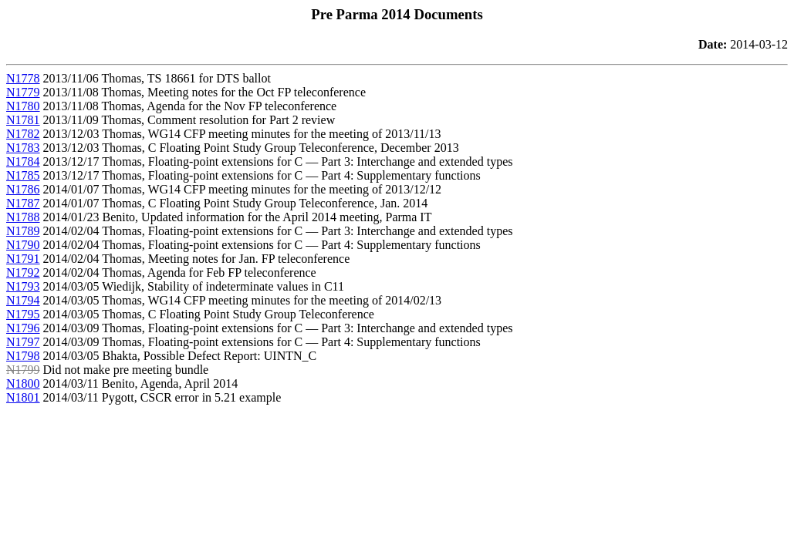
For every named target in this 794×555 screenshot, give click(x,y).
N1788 (23, 217)
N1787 (23, 203)
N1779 (23, 92)
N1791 (23, 258)
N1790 (23, 244)
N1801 (23, 397)
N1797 (23, 341)
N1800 (23, 383)
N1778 (23, 78)
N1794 (23, 300)
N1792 (23, 272)
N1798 (23, 355)
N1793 (23, 286)
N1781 (23, 119)
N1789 (23, 230)
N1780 (23, 106)
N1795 (23, 314)
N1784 (23, 161)
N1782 (23, 133)
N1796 (23, 328)
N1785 (23, 175)
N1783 (23, 147)
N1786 (23, 189)
